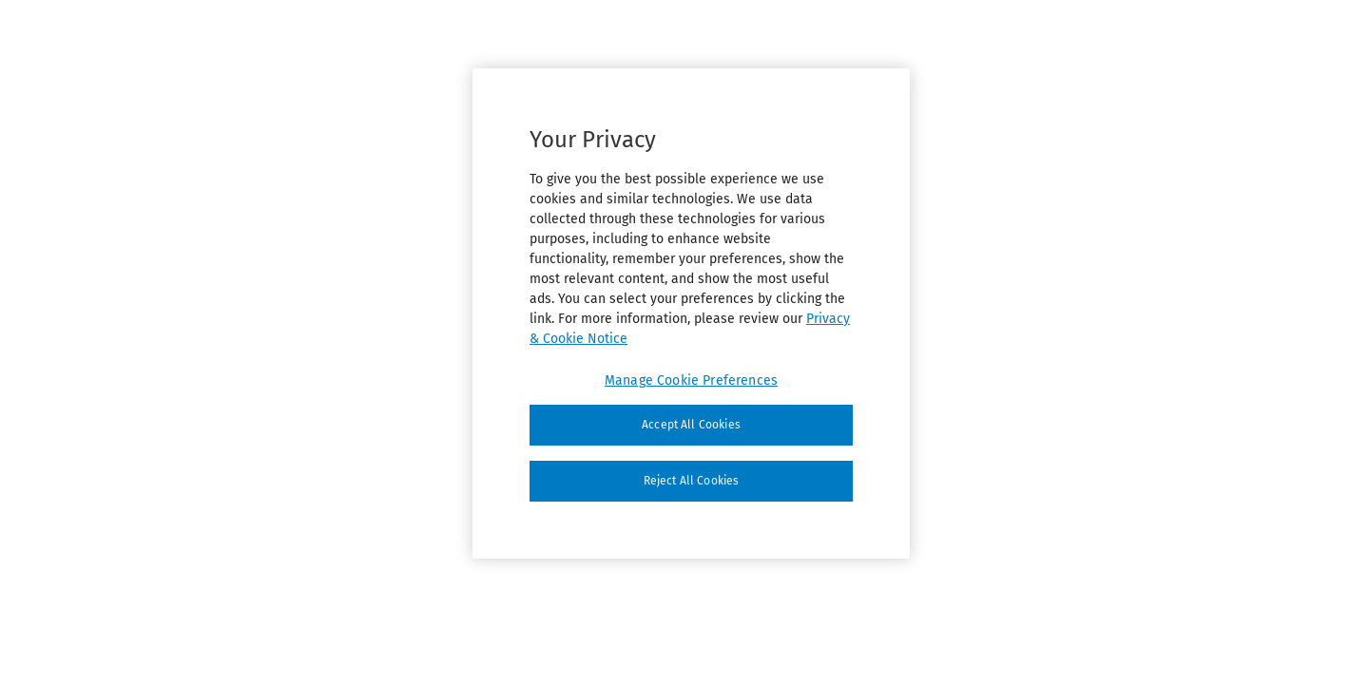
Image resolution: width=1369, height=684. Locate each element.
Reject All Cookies (692, 480)
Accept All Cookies (691, 424)
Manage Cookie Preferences (691, 380)
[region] (691, 313)
